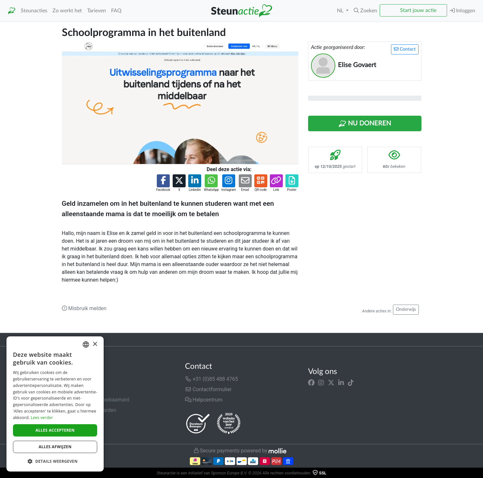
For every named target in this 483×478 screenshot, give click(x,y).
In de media (75, 389)
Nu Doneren (365, 124)
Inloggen (462, 10)
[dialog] (55, 404)
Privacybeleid (77, 420)
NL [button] (341, 10)
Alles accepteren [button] (55, 430)
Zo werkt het (67, 10)
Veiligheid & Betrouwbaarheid (95, 400)
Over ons (72, 379)
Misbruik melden (84, 308)
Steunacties (34, 10)
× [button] (94, 344)
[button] (365, 10)
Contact (405, 49)
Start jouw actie (418, 10)
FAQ (116, 10)
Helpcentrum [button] (204, 400)
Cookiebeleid (77, 431)
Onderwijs (406, 309)
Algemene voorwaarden (89, 410)
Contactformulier (208, 389)
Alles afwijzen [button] (55, 446)
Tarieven (96, 10)
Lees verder (42, 417)
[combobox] (86, 344)
